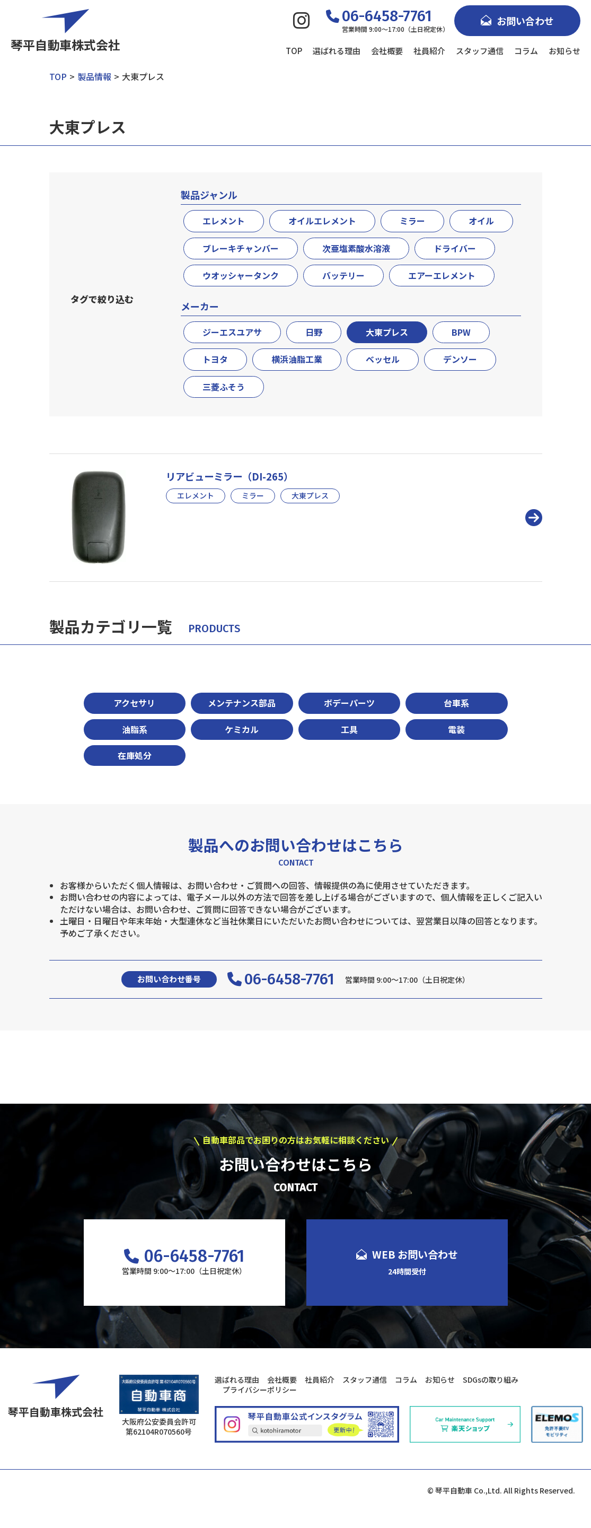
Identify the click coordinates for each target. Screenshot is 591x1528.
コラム (526, 51)
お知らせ (564, 51)
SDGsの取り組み (490, 1380)
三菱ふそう (223, 386)
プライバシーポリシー (260, 1390)
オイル (481, 220)
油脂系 (134, 729)
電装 (456, 729)
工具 (349, 729)
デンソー (460, 359)
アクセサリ (134, 702)
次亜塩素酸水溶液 (356, 248)
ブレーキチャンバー (240, 248)
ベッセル (383, 359)
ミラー (412, 220)
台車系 (456, 702)
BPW (461, 332)
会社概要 (387, 51)
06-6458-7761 (280, 980)
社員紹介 (429, 51)
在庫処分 (135, 755)
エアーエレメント (441, 275)
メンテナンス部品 (242, 702)
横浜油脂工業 (296, 359)
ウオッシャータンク (240, 275)
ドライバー (455, 248)
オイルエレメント (322, 220)
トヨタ (215, 359)
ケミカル (242, 729)
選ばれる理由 (336, 51)
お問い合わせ (517, 21)
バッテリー (343, 275)
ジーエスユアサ (232, 332)
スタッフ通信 (480, 51)
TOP (294, 51)
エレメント (223, 220)
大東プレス (387, 332)
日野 (313, 332)
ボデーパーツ (349, 702)
